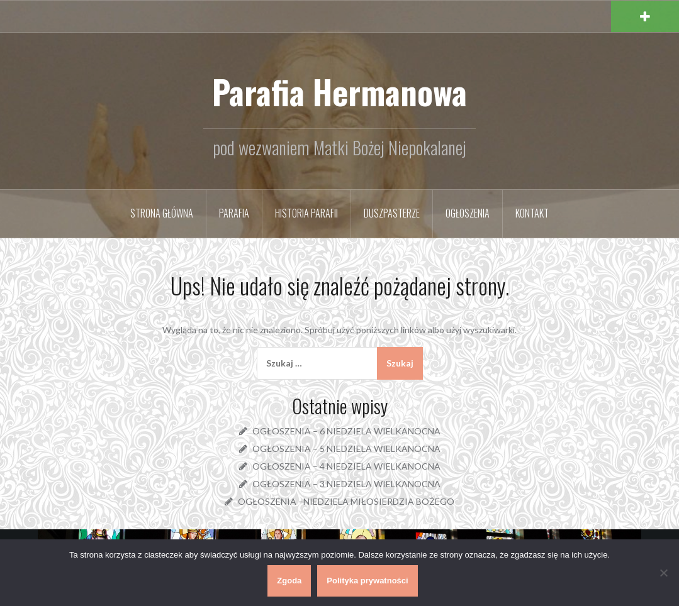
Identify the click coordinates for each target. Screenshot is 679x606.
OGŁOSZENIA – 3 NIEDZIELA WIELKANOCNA (346, 483)
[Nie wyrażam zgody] (663, 572)
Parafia (234, 213)
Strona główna (161, 213)
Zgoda (289, 580)
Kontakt (532, 213)
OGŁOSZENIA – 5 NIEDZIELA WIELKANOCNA (346, 448)
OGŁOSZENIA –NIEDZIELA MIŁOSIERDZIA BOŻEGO (346, 501)
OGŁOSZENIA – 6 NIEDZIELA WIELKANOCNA (346, 431)
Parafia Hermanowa (339, 91)
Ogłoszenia (468, 213)
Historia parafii (306, 213)
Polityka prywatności (367, 580)
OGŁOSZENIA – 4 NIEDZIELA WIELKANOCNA (346, 466)
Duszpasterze (392, 213)
